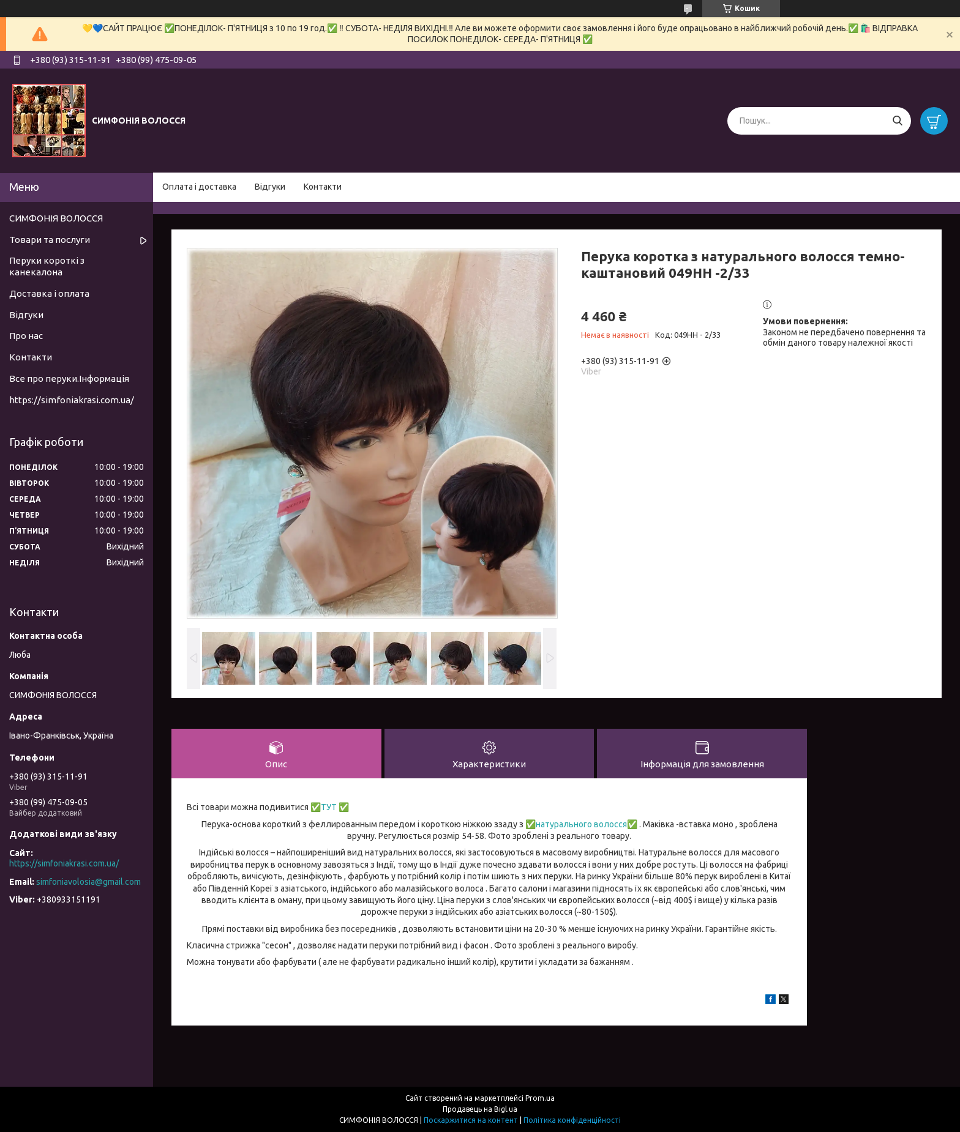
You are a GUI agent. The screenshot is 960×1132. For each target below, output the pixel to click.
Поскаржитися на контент (471, 1120)
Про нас (26, 335)
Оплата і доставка (199, 187)
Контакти (323, 187)
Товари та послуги (49, 239)
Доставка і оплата (49, 293)
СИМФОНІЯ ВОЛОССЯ (56, 218)
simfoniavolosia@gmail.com (88, 882)
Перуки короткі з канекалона (46, 266)
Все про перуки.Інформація (69, 378)
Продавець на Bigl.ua (480, 1109)
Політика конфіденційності (572, 1120)
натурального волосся (581, 824)
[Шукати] (897, 121)
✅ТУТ (323, 807)
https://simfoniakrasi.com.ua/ (71, 400)
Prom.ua (540, 1098)
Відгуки (270, 187)
